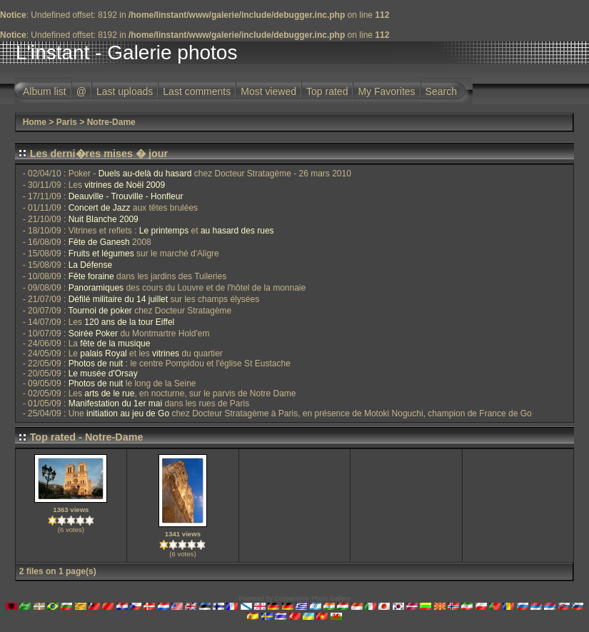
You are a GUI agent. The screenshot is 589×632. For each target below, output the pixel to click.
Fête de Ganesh (99, 242)
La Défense (90, 265)
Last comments (197, 91)
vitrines (165, 353)
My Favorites (386, 91)
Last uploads (124, 91)
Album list (44, 91)
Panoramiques (96, 288)
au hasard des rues (237, 231)
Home (34, 122)
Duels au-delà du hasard (145, 174)
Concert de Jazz (100, 208)
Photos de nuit (96, 363)
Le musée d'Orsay (103, 373)
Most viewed (268, 91)
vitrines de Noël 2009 (124, 185)
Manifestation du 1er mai (115, 403)
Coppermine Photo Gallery (312, 598)
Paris (66, 122)
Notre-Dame (111, 122)
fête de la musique (115, 343)
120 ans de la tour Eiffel (129, 322)
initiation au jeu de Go (127, 413)
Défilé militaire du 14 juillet (118, 299)
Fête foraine (91, 276)
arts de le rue (109, 393)
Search (441, 91)
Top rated (327, 91)
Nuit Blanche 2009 (104, 219)
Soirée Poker (93, 333)
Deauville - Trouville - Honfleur (126, 196)
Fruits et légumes (101, 254)
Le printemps (163, 231)
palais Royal (103, 353)
